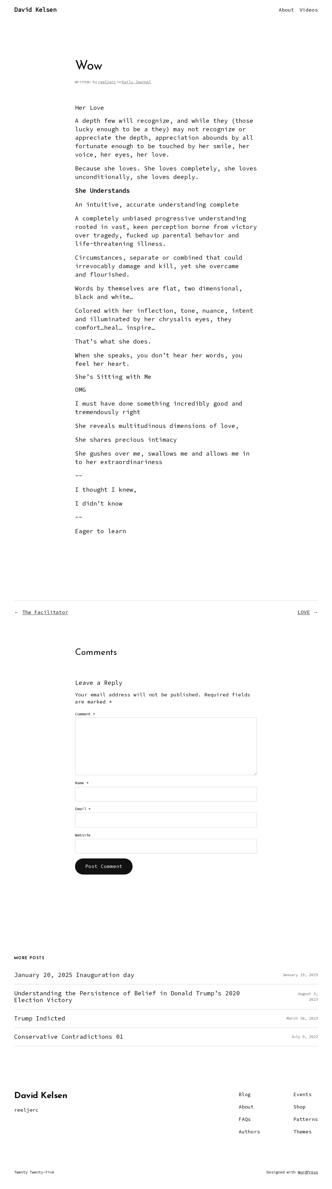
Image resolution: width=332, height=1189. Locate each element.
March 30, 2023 (302, 1018)
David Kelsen (35, 10)
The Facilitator (45, 612)
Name (81, 782)
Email (83, 808)
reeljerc (107, 81)
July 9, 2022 (304, 1036)
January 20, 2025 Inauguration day (74, 975)
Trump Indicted (39, 1018)
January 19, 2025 (300, 974)
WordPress (308, 1172)
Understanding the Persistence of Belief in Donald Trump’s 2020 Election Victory (127, 997)
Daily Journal (136, 81)
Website (83, 835)
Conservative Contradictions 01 (68, 1036)
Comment (85, 713)
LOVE (304, 612)
